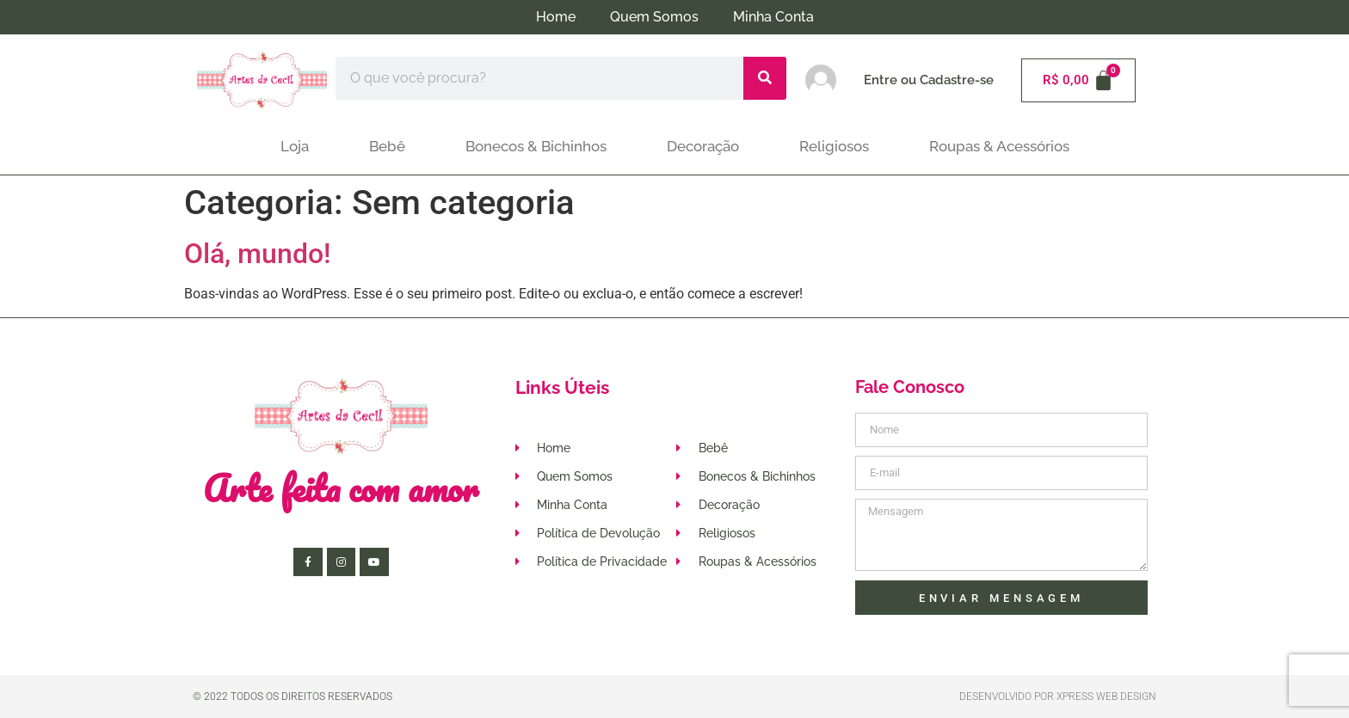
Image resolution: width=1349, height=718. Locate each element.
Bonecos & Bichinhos (536, 146)
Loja (294, 146)
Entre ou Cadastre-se (929, 80)
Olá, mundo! (257, 253)
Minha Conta (773, 17)
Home (556, 17)
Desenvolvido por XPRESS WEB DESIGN (1057, 696)
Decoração (703, 146)
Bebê (387, 146)
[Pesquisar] (764, 78)
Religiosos (834, 146)
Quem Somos (654, 17)
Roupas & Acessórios (999, 146)
